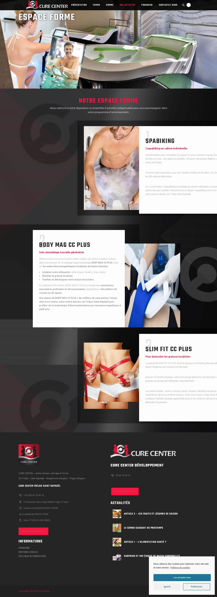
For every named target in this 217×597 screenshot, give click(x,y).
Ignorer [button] (167, 587)
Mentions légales (28, 552)
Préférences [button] (196, 587)
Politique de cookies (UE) (32, 556)
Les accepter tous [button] (182, 577)
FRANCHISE (24, 548)
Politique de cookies (180, 567)
